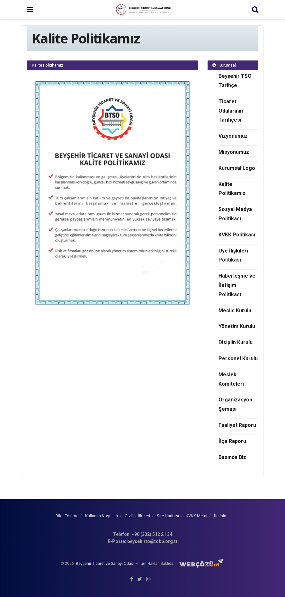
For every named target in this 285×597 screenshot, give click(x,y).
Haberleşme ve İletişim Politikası (236, 285)
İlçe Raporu (232, 441)
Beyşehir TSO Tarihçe (235, 80)
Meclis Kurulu (234, 311)
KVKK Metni (196, 515)
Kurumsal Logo (236, 168)
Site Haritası (168, 515)
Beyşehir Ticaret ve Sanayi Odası (105, 563)
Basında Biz (232, 457)
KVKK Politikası (236, 235)
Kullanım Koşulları (101, 515)
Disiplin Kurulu (235, 342)
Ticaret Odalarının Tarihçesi (230, 110)
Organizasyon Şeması (235, 404)
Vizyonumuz (233, 136)
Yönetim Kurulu (236, 326)
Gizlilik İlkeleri (137, 515)
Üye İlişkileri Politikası (233, 255)
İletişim (220, 515)
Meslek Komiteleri (231, 379)
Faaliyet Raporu (237, 425)
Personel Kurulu (238, 358)
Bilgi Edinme (67, 515)
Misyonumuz (233, 152)
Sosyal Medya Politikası (235, 214)
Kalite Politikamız (231, 189)
